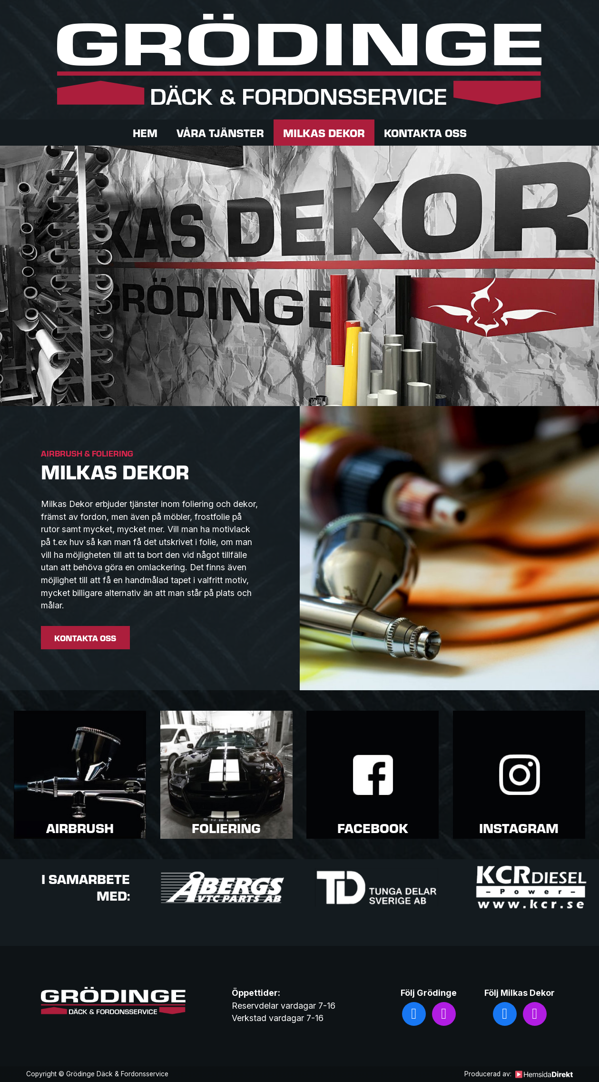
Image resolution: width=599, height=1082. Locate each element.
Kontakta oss (425, 132)
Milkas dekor (324, 132)
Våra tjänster (220, 132)
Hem (145, 132)
